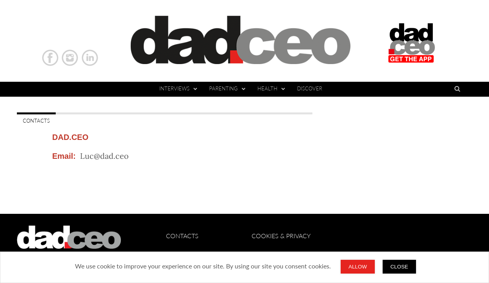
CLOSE (399, 267)
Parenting (227, 88)
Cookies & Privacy (281, 236)
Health (271, 88)
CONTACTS (36, 121)
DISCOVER (309, 88)
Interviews (178, 88)
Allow (358, 267)
